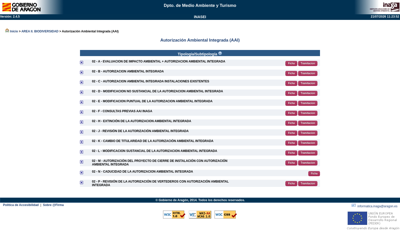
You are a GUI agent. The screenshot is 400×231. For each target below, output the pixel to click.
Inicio (11, 31)
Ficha (291, 63)
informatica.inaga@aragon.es (375, 206)
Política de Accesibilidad (21, 205)
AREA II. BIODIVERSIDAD (40, 31)
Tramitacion (308, 63)
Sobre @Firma (53, 205)
